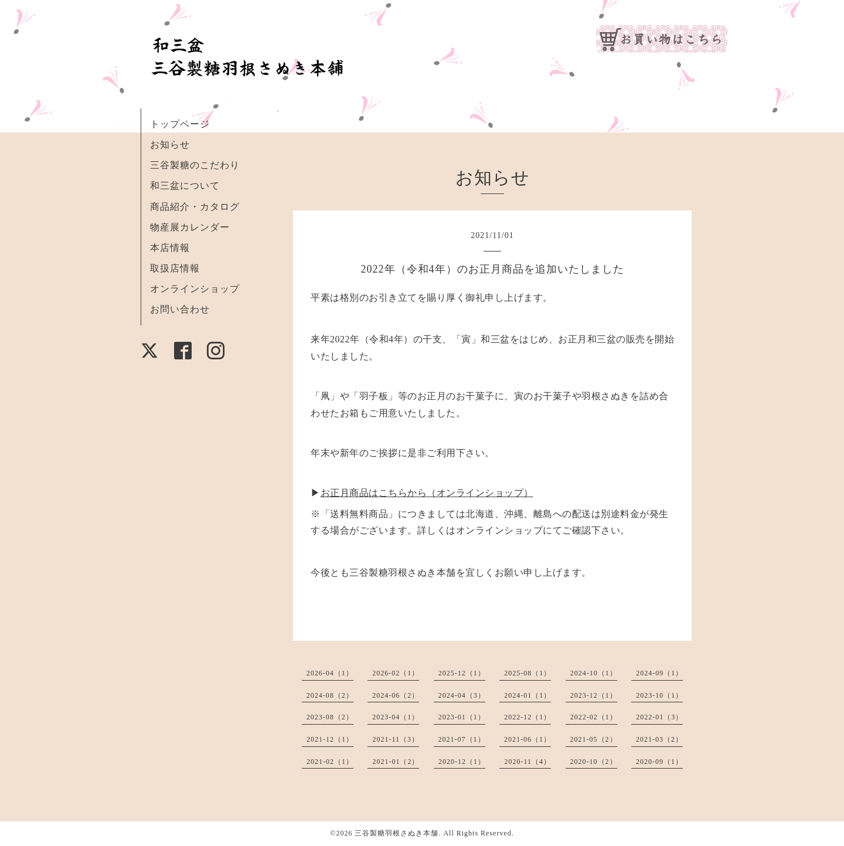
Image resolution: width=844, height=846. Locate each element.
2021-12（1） (330, 739)
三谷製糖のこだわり (195, 165)
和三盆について (185, 186)
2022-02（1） (593, 717)
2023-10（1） (659, 695)
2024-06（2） (395, 695)
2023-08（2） (330, 717)
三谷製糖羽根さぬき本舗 (396, 833)
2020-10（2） (593, 761)
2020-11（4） (527, 761)
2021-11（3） (395, 739)
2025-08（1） (527, 673)
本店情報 (170, 248)
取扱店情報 (175, 268)
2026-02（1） (395, 673)
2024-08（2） (330, 695)
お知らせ (170, 145)
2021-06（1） (527, 739)
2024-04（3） (461, 695)
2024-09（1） (659, 673)
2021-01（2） (395, 761)
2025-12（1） (461, 673)
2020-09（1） (659, 761)
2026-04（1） (330, 673)
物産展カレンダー (190, 227)
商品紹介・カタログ (195, 207)
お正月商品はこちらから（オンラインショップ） (427, 493)
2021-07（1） (461, 739)
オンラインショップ (195, 289)
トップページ (180, 124)
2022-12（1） (527, 717)
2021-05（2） (593, 739)
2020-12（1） (461, 761)
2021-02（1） (330, 761)
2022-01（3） (659, 717)
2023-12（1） (593, 695)
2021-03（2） (659, 739)
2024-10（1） (593, 673)
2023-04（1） (395, 717)
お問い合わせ (180, 309)
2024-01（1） (527, 695)
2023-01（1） (461, 717)
